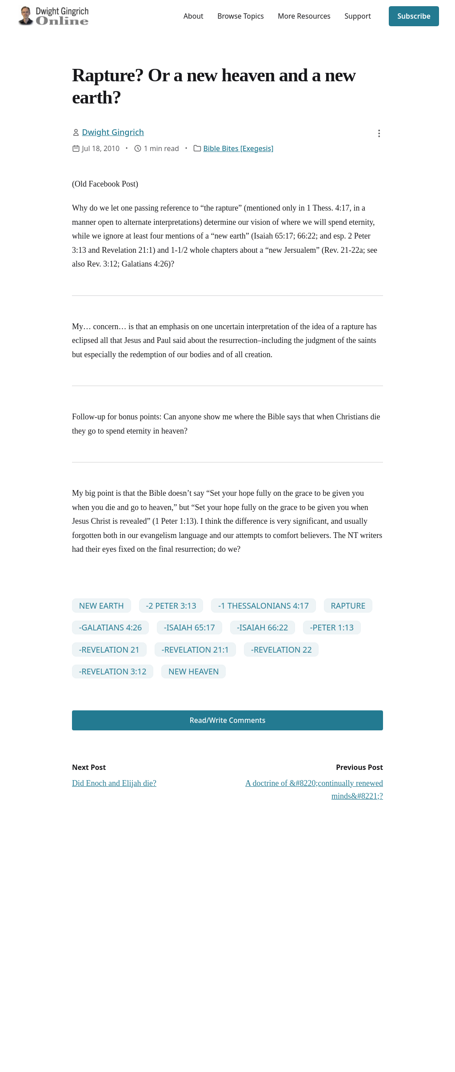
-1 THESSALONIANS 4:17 (263, 605)
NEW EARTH (101, 605)
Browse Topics (240, 16)
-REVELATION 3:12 (113, 671)
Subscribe (414, 16)
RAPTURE (348, 605)
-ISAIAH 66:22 (262, 627)
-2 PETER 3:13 (171, 605)
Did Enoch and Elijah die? (114, 783)
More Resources (304, 16)
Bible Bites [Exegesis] (239, 148)
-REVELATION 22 (281, 649)
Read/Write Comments (228, 720)
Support (357, 16)
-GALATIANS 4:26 (110, 627)
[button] (379, 133)
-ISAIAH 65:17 (189, 627)
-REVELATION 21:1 (195, 649)
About (194, 16)
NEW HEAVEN (193, 671)
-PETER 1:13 (332, 627)
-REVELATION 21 (109, 649)
